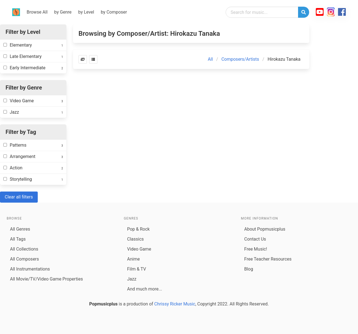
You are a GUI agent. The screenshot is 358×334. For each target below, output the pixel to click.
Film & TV (136, 269)
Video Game (139, 249)
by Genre (62, 12)
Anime (133, 259)
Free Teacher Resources (268, 259)
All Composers (24, 259)
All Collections (24, 249)
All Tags (18, 239)
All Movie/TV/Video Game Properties (46, 279)
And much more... (144, 289)
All (210, 59)
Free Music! (255, 249)
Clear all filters (19, 197)
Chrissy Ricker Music (174, 304)
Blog (248, 269)
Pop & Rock (138, 229)
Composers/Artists (240, 59)
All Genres (20, 229)
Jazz (131, 279)
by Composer (114, 12)
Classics (135, 239)
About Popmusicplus (264, 229)
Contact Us (255, 239)
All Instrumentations (30, 269)
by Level (86, 12)
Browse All (37, 12)
